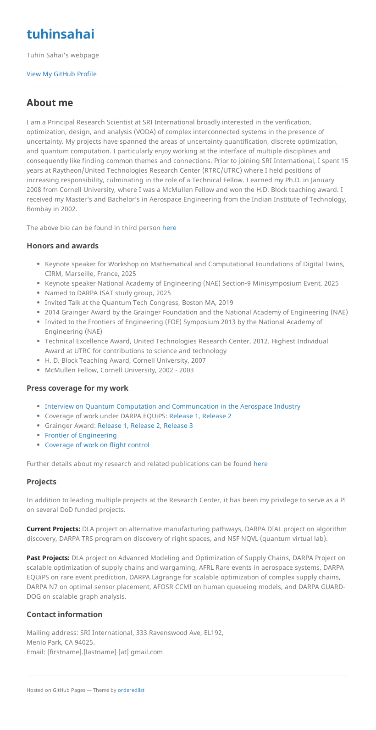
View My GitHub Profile (62, 73)
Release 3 (178, 425)
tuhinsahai (60, 33)
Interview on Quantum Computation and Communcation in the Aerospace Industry (172, 406)
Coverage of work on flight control (97, 444)
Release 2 (217, 415)
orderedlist (131, 689)
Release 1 (184, 415)
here (169, 227)
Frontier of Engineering (81, 435)
